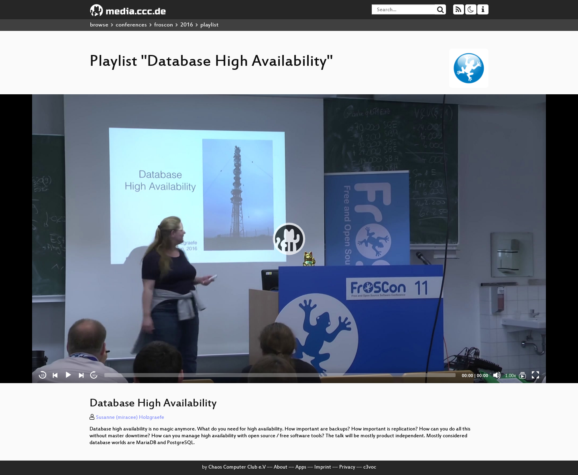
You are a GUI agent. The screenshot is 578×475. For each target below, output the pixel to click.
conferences (131, 25)
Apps (300, 467)
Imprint (322, 467)
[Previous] (55, 375)
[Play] (68, 375)
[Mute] (497, 375)
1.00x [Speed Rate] (510, 375)
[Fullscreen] (535, 375)
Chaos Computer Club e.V (237, 467)
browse (99, 25)
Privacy (347, 467)
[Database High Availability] (523, 375)
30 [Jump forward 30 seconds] (94, 375)
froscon (163, 25)
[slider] (280, 375)
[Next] (81, 375)
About (280, 467)
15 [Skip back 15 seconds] (43, 375)
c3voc (369, 467)
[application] (289, 238)
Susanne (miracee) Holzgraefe (130, 417)
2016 (186, 25)
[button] (289, 239)
